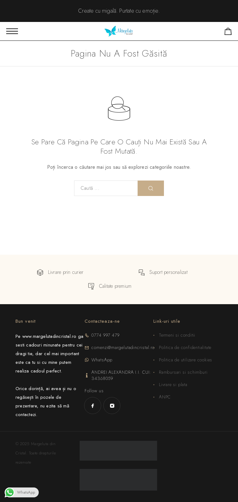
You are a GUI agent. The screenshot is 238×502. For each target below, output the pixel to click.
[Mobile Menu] (12, 31)
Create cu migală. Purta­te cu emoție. (119, 11)
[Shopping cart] (228, 32)
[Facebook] (92, 405)
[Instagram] (111, 405)
